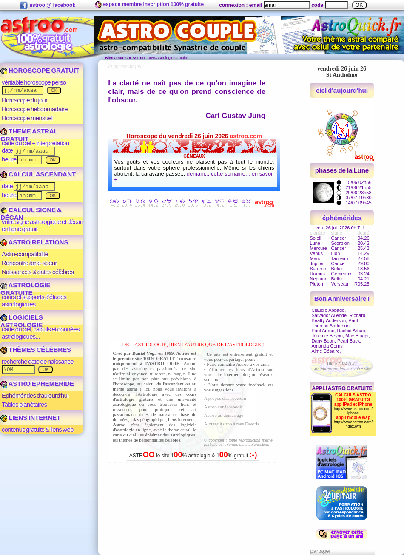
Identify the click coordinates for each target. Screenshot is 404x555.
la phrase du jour (125, 66)
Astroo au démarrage (223, 415)
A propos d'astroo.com (225, 398)
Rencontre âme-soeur (29, 262)
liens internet (180, 419)
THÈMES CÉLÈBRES (35, 349)
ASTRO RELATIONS (34, 242)
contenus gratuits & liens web (38, 429)
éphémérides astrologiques (170, 434)
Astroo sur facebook (223, 406)
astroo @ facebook (47, 5)
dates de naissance (158, 414)
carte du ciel (124, 434)
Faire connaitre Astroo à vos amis (238, 364)
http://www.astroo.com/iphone (353, 411)
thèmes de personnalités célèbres (149, 439)
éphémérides (342, 217)
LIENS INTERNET (30, 417)
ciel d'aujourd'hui (342, 90)
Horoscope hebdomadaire (35, 109)
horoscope (124, 383)
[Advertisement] (195, 274)
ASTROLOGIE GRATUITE (25, 288)
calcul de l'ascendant (163, 383)
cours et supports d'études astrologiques (34, 300)
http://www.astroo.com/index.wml (353, 424)
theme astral (179, 429)
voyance (140, 373)
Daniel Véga (144, 353)
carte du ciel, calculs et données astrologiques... (41, 333)
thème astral (125, 388)
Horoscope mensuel (27, 118)
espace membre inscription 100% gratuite (149, 4)
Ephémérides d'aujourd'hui (35, 395)
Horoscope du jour (24, 100)
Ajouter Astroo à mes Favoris (231, 423)
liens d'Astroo (250, 369)
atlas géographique (148, 419)
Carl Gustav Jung (235, 116)
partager (320, 551)
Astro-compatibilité (25, 254)
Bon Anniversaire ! (342, 298)
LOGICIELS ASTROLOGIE (21, 321)
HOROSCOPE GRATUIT (39, 70)
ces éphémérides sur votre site (341, 366)
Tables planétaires (24, 404)
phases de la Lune (342, 170)
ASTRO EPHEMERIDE (37, 383)
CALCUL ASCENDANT (38, 174)
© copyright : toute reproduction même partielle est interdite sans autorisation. (238, 442)
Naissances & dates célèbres (38, 271)
